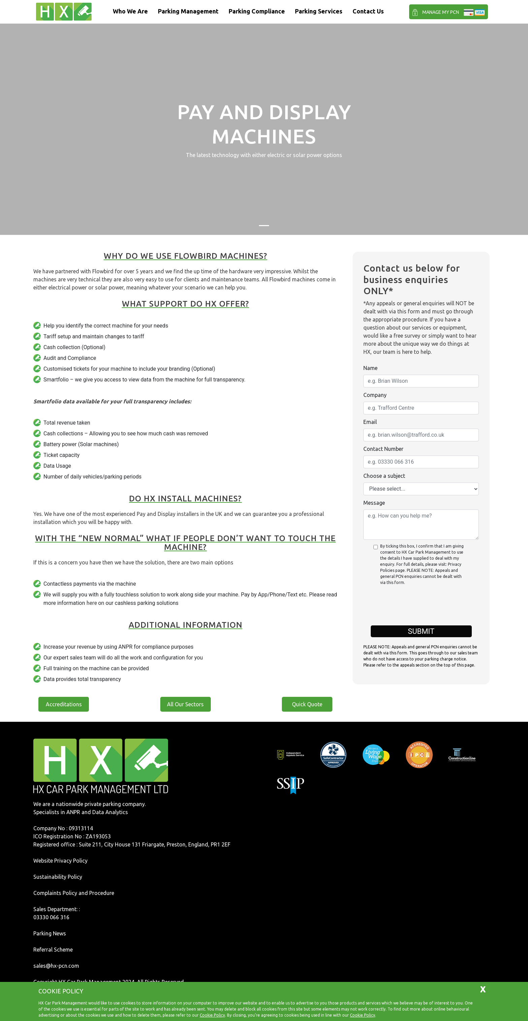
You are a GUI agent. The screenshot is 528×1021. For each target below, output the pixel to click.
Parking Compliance (257, 11)
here (92, 603)
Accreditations (64, 704)
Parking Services (318, 11)
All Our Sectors (185, 704)
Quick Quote (307, 704)
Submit (421, 631)
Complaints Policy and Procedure (73, 893)
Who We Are (130, 11)
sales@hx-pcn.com (56, 966)
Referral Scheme (53, 950)
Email (370, 422)
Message (374, 503)
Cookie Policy (212, 1015)
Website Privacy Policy (60, 861)
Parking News (49, 933)
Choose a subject (384, 476)
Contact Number (383, 449)
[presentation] (421, 609)
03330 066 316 (51, 917)
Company (375, 395)
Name (370, 368)
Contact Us (368, 11)
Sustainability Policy (57, 877)
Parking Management (188, 11)
